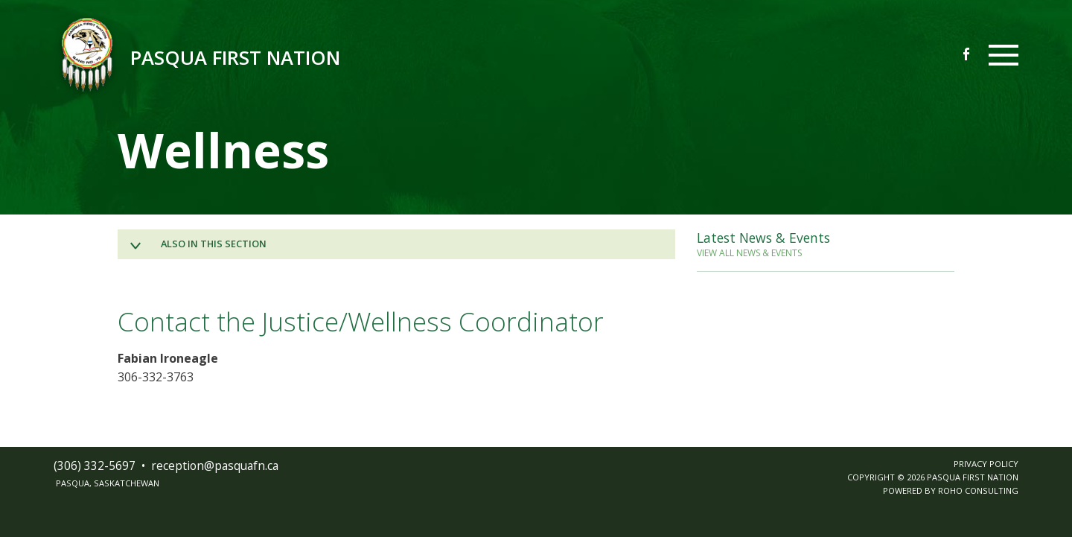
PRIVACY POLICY (986, 463)
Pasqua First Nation (235, 58)
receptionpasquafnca (214, 465)
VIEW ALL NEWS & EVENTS (749, 253)
